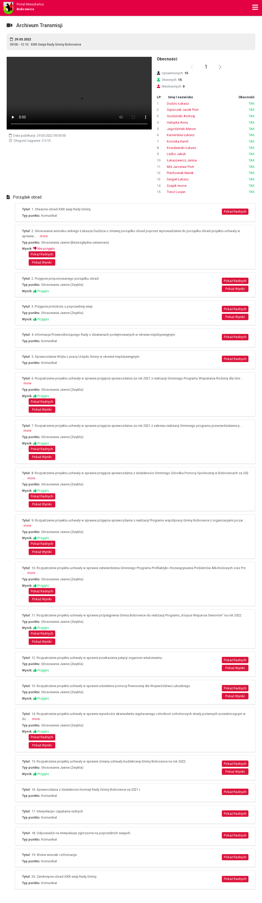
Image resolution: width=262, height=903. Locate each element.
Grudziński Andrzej (181, 116)
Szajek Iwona (177, 186)
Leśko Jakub (176, 154)
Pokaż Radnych (235, 211)
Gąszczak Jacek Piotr (183, 110)
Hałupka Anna (177, 122)
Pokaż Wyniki (42, 262)
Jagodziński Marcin (181, 129)
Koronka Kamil (177, 141)
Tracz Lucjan (176, 192)
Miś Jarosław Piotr (180, 167)
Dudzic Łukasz (178, 103)
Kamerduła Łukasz (180, 135)
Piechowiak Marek (180, 173)
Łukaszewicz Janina (182, 160)
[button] (220, 67)
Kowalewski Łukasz (181, 148)
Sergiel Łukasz (178, 179)
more (44, 236)
